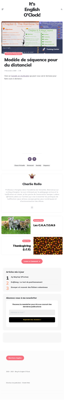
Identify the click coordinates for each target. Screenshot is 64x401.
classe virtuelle (19, 166)
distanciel (30, 166)
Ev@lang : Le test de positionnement (26, 283)
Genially (38, 166)
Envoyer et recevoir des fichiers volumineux (29, 288)
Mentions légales (15, 359)
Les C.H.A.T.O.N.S (44, 226)
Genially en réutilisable (20, 77)
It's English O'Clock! (32, 10)
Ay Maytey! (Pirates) (19, 278)
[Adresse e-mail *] (32, 314)
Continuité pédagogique (13, 55)
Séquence (46, 166)
